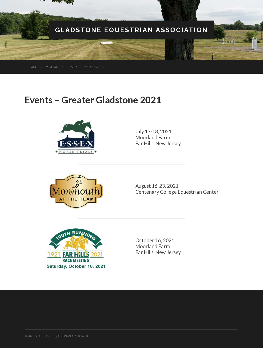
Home (33, 66)
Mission (52, 66)
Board (72, 66)
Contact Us (94, 66)
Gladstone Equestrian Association (131, 30)
